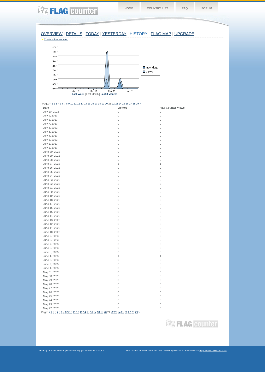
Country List (157, 8)
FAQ (185, 8)
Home (129, 8)
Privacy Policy (73, 350)
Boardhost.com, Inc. (95, 350)
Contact (42, 350)
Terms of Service (55, 350)
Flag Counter (68, 10)
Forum (206, 8)
